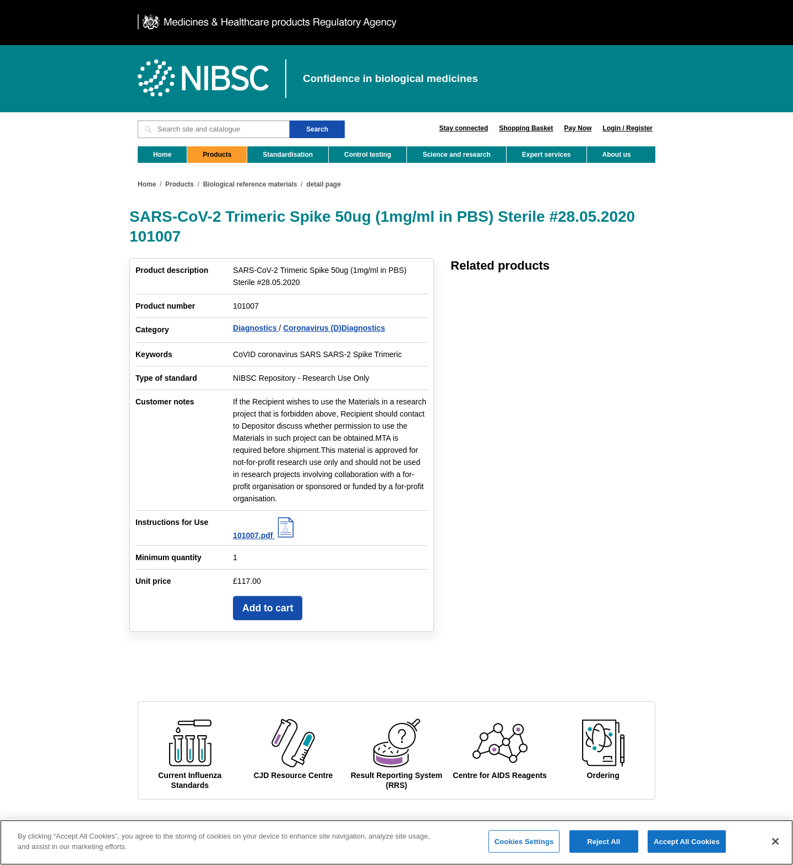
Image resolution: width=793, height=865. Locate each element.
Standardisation (288, 154)
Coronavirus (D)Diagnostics (334, 328)
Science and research (456, 154)
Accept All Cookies (687, 850)
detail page (323, 184)
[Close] (775, 849)
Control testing (367, 154)
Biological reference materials (250, 184)
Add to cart (267, 608)
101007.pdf (265, 535)
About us (616, 154)
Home (162, 154)
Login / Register (627, 128)
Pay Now (577, 128)
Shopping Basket (526, 128)
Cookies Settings (524, 850)
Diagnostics (256, 328)
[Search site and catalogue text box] (214, 129)
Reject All (603, 850)
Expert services (546, 154)
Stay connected (463, 128)
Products (217, 154)
